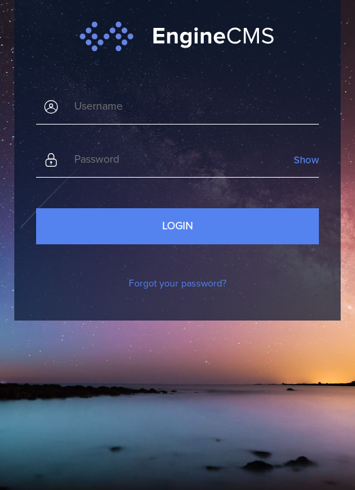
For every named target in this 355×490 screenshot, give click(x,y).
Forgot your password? (177, 283)
